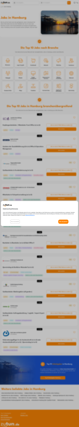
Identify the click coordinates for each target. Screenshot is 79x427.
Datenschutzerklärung (30, 215)
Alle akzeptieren (63, 221)
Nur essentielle (15, 221)
